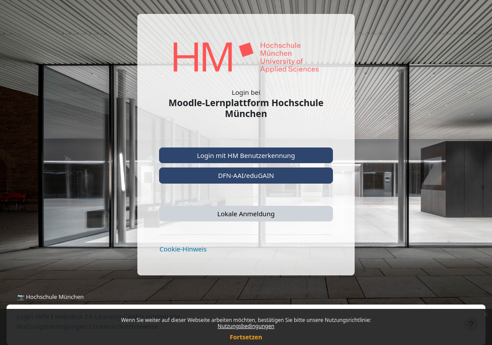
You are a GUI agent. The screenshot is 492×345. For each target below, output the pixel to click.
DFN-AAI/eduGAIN (246, 175)
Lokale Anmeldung (246, 213)
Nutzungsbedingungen (246, 326)
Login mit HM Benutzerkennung (246, 155)
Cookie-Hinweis (183, 249)
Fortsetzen (246, 337)
